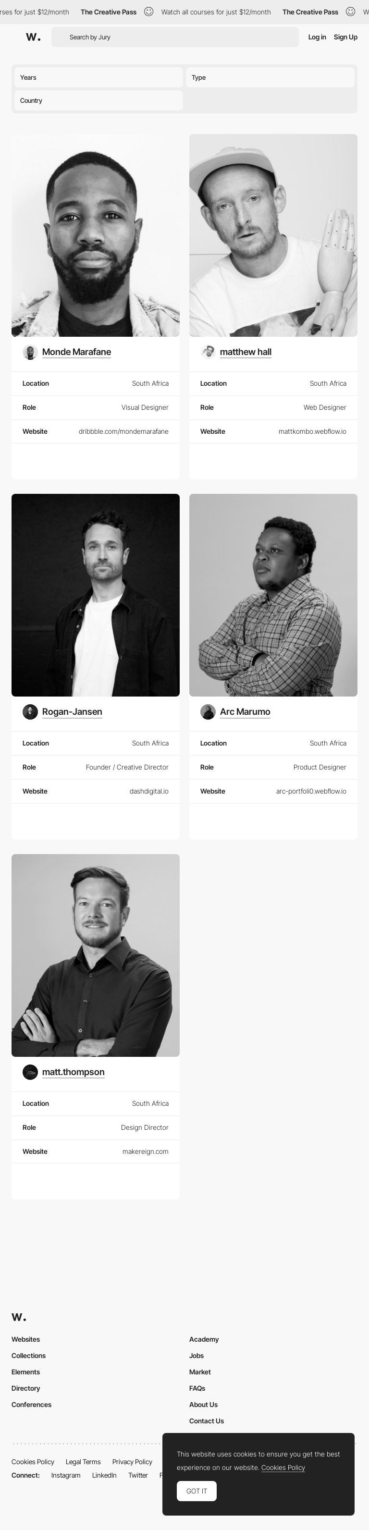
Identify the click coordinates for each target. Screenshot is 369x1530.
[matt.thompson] (64, 1072)
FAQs (197, 1388)
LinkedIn (104, 1475)
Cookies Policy (33, 1461)
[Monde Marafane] (67, 352)
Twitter (138, 1475)
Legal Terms (83, 1461)
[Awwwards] (33, 37)
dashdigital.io (149, 791)
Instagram (66, 1475)
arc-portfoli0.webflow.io (311, 791)
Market (200, 1372)
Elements (26, 1372)
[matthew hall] (235, 352)
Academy (204, 1339)
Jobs (196, 1355)
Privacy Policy (132, 1461)
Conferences (31, 1404)
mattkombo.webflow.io (312, 431)
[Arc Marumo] (235, 712)
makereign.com (146, 1151)
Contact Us (206, 1421)
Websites (26, 1339)
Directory (26, 1388)
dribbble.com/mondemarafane (124, 431)
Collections (29, 1355)
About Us (203, 1404)
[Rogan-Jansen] (62, 712)
